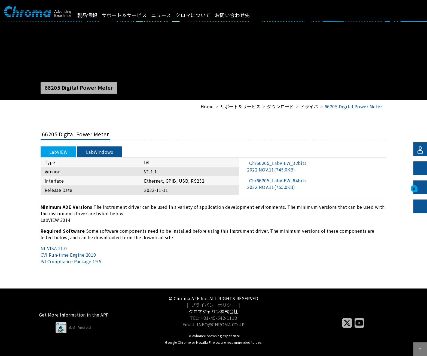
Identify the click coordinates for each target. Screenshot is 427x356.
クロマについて (197, 15)
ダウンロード (280, 106)
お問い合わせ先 (237, 15)
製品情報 (92, 15)
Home (207, 106)
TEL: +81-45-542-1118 (213, 318)
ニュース (166, 15)
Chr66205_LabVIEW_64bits (276, 183)
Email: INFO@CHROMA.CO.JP (213, 324)
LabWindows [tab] (99, 152)
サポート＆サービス (128, 15)
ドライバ (309, 106)
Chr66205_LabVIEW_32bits (276, 166)
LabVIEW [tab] (58, 152)
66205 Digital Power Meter (353, 106)
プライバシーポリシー (213, 305)
